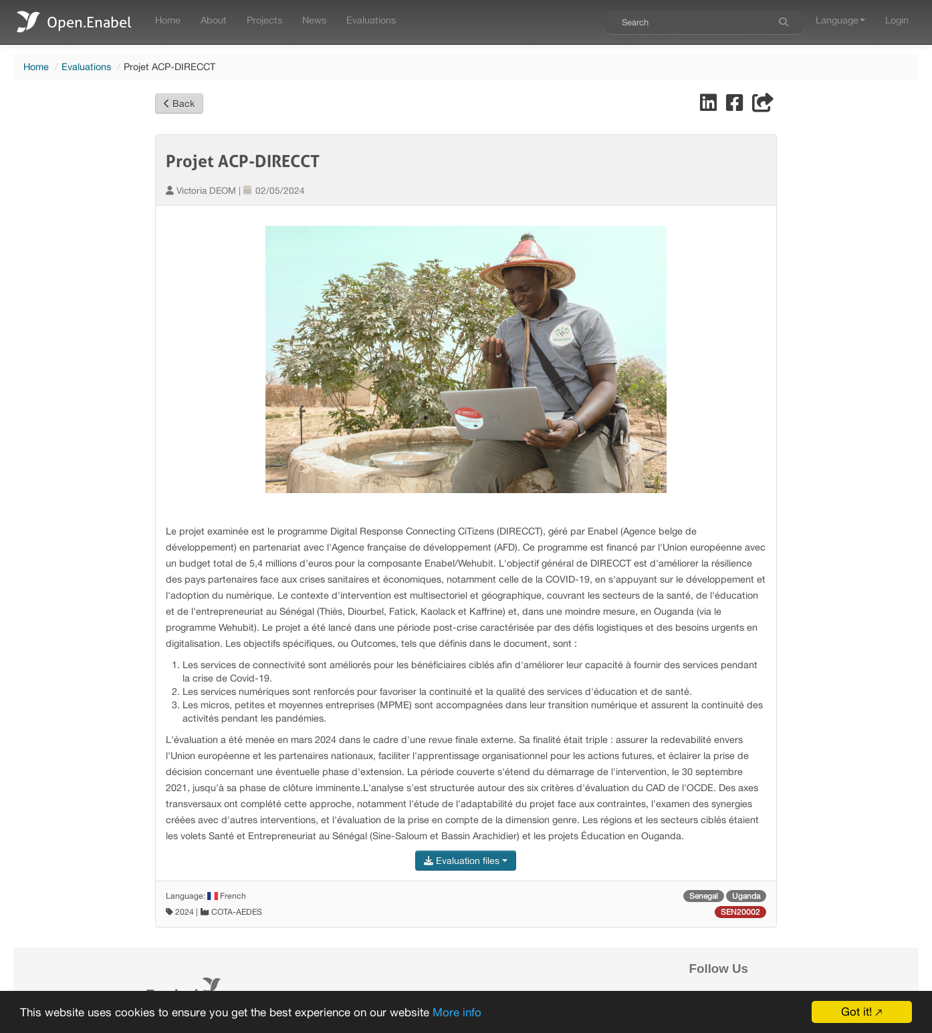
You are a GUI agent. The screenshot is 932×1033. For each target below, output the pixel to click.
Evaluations (371, 19)
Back (179, 103)
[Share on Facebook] (736, 106)
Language (840, 19)
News (314, 19)
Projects (264, 19)
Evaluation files (465, 860)
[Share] (763, 106)
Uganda (746, 896)
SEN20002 (740, 912)
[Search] (783, 22)
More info (457, 1012)
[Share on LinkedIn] (710, 106)
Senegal (703, 896)
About (214, 19)
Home (168, 19)
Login (897, 19)
